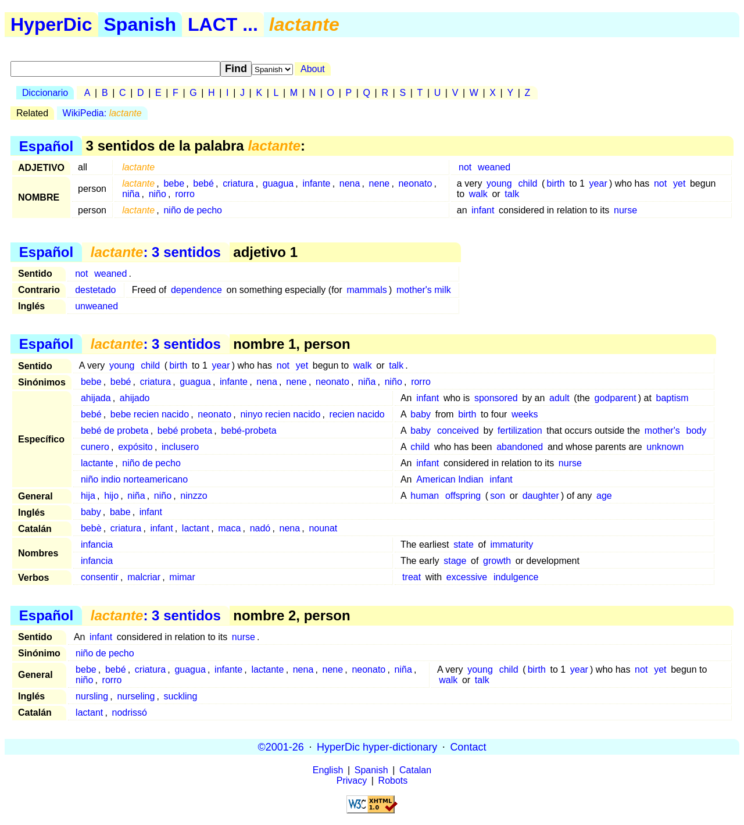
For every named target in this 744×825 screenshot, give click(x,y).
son (497, 496)
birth (556, 183)
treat (411, 577)
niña (131, 194)
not (465, 167)
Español (46, 145)
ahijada (96, 398)
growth (497, 561)
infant (482, 210)
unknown (665, 447)
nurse (625, 210)
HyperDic (51, 24)
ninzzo (193, 496)
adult (559, 398)
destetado (95, 290)
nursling (92, 696)
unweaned (96, 306)
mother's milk (423, 290)
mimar (182, 577)
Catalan (415, 770)
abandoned (519, 447)
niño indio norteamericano (134, 479)
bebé (203, 183)
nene (379, 183)
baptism (672, 398)
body (696, 430)
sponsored (496, 398)
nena (349, 183)
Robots (393, 780)
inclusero (180, 447)
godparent (615, 398)
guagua (278, 183)
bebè (91, 528)
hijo (111, 496)
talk (512, 194)
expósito (135, 447)
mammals (366, 290)
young (499, 183)
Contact (468, 746)
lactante (97, 463)
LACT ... (223, 24)
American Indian (450, 479)
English (328, 770)
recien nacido (357, 414)
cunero (95, 447)
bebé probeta (185, 430)
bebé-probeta (248, 430)
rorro (185, 194)
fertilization (520, 430)
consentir (100, 577)
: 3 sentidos (156, 252)
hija (88, 496)
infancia (97, 544)
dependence (196, 290)
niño (157, 194)
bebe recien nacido (149, 414)
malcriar (143, 577)
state (463, 544)
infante (316, 183)
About (313, 69)
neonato (415, 183)
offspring (463, 496)
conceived (458, 430)
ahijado (135, 398)
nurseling (136, 696)
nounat (323, 528)
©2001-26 (281, 746)
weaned (494, 167)
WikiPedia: (102, 113)
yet (679, 183)
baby (420, 414)
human (424, 496)
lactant (195, 528)
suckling (181, 696)
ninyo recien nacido (280, 414)
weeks (525, 414)
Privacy (352, 780)
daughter (541, 496)
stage (454, 561)
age (604, 496)
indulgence (515, 577)
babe (120, 512)
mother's (662, 430)
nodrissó (129, 712)
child (527, 183)
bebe (173, 183)
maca (229, 528)
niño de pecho (192, 210)
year (598, 183)
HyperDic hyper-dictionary (377, 746)
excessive (466, 577)
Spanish (140, 24)
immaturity (511, 544)
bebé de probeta (115, 430)
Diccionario (45, 93)
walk (478, 194)
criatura (238, 183)
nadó (260, 528)
